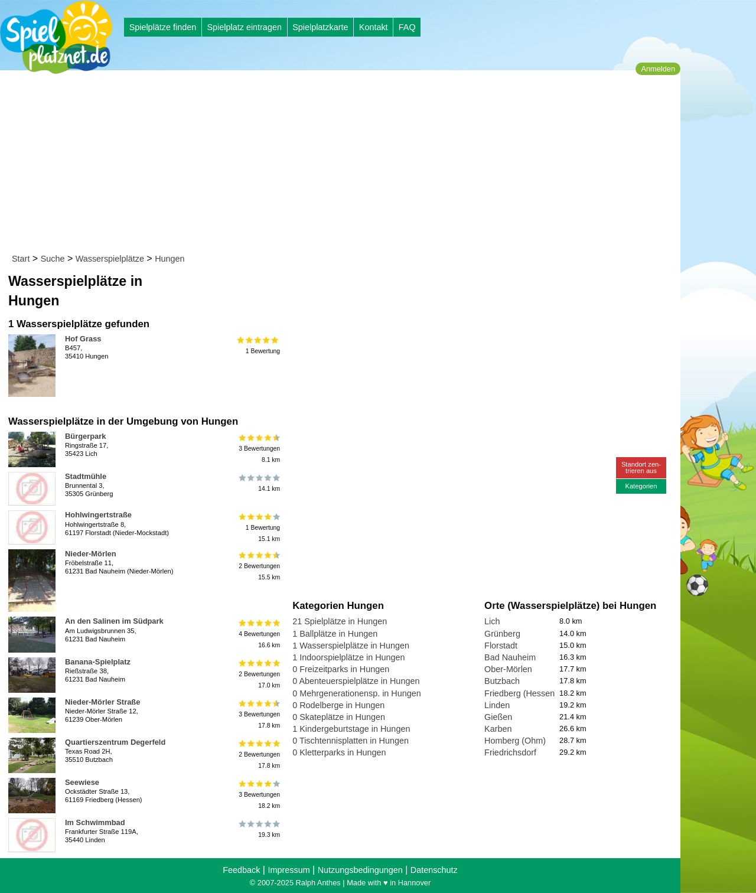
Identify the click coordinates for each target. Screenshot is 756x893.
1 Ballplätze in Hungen (334, 633)
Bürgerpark (85, 436)
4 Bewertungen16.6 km (258, 633)
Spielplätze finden (163, 27)
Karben (497, 729)
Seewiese (82, 782)
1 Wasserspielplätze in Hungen (350, 645)
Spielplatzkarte (320, 27)
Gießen (498, 717)
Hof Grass (83, 338)
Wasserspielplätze (110, 258)
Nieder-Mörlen (90, 553)
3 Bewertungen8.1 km (258, 448)
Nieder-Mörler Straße (102, 702)
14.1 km (258, 483)
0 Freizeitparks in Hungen (340, 669)
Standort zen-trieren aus (641, 467)
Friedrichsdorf (510, 752)
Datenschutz (434, 870)
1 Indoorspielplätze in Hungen (348, 657)
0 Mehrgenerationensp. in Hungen (356, 693)
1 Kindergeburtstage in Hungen (351, 729)
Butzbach (502, 681)
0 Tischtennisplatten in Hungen (350, 740)
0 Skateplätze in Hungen (338, 717)
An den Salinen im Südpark (114, 621)
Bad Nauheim (510, 657)
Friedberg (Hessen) (521, 693)
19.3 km (258, 829)
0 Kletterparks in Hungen (339, 752)
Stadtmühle (85, 476)
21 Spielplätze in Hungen (339, 621)
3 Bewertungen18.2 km (258, 794)
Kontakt (373, 27)
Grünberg (502, 633)
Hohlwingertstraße (98, 514)
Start (21, 258)
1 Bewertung (258, 345)
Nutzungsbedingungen (360, 870)
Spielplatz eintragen (244, 27)
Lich (492, 621)
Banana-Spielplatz (98, 661)
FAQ (407, 27)
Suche (53, 258)
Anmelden (658, 68)
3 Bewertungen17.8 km (258, 714)
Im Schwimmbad (95, 822)
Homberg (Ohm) (515, 740)
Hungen (169, 258)
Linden (497, 705)
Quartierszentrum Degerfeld (115, 742)
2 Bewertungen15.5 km (258, 566)
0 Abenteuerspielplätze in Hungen (355, 681)
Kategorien (641, 486)
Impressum (288, 870)
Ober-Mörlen (508, 669)
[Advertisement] (344, 164)
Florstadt (500, 645)
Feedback (241, 870)
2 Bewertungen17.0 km (258, 674)
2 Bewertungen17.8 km (258, 754)
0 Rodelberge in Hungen (338, 705)
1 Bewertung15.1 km (258, 527)
